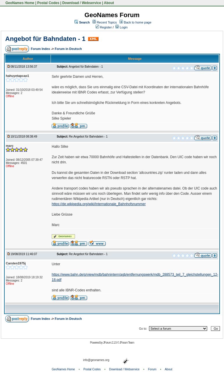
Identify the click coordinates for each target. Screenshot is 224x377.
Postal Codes (48, 3)
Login (121, 27)
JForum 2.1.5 (110, 342)
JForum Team (126, 342)
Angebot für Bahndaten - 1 (45, 38)
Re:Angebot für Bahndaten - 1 (88, 136)
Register (104, 27)
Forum (152, 369)
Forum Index (41, 48)
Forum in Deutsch (68, 48)
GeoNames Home (19, 3)
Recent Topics (107, 22)
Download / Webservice (81, 3)
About (109, 3)
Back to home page (137, 22)
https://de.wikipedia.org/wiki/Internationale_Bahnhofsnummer (99, 204)
